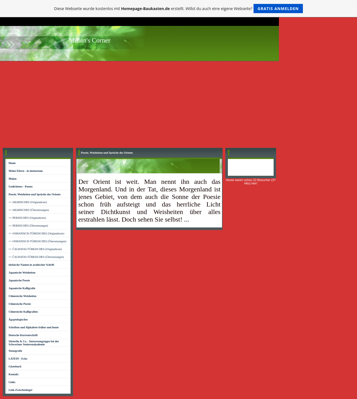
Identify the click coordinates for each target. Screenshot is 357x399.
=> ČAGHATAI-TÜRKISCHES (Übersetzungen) (36, 256)
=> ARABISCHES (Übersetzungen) (29, 210)
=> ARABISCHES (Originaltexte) (28, 202)
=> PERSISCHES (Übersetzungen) (28, 225)
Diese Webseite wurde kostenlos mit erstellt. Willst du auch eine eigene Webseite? (178, 8)
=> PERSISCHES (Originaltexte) (27, 217)
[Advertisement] (178, 103)
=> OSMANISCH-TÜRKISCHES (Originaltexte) (36, 233)
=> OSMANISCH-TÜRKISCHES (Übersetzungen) (37, 241)
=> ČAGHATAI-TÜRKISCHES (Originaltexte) (35, 249)
